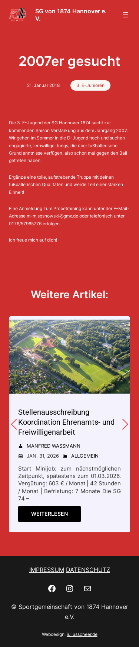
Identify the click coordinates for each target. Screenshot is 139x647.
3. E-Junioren (90, 85)
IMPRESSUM (46, 569)
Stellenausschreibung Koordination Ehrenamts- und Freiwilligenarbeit (66, 422)
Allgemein (85, 456)
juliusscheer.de (82, 634)
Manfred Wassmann (53, 446)
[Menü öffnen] (125, 14)
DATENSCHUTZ (88, 569)
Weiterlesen (49, 513)
